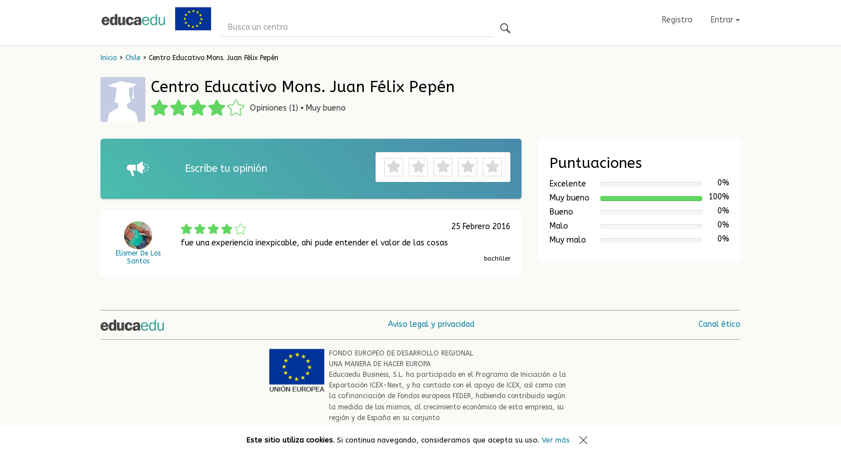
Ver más (556, 440)
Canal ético (719, 324)
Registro (677, 20)
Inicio (108, 58)
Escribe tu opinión (226, 168)
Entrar (725, 20)
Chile (132, 58)
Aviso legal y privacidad (431, 324)
